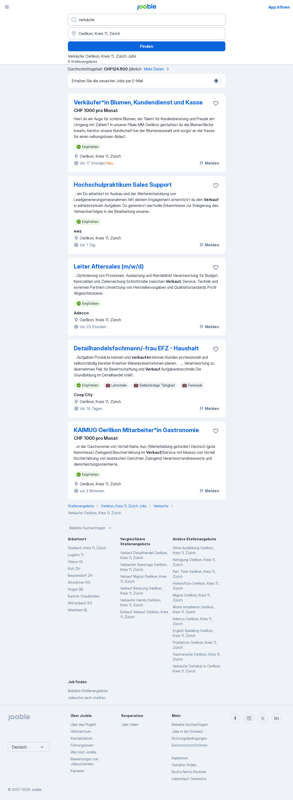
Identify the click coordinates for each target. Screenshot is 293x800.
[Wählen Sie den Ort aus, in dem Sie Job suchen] (146, 33)
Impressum (180, 758)
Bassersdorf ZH (80, 575)
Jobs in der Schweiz (187, 731)
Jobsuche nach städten (87, 698)
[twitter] (263, 718)
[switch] (217, 80)
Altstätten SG (79, 582)
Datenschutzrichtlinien (190, 745)
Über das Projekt (83, 724)
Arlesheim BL (78, 610)
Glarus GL (75, 562)
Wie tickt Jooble (83, 752)
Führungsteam (82, 745)
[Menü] (7, 7)
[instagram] (249, 718)
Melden (209, 163)
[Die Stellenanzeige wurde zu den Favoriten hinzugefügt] (216, 103)
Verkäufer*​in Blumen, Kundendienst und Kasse (138, 102)
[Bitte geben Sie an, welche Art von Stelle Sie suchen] (146, 20)
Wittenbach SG (80, 603)
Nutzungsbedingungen (189, 738)
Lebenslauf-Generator (189, 779)
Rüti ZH (74, 568)
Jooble (36, 789)
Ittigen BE (75, 589)
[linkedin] (276, 718)
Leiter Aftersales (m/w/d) (109, 266)
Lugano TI (76, 555)
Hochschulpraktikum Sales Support (123, 184)
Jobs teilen (130, 724)
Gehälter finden (184, 765)
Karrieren (77, 771)
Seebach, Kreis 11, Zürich (87, 548)
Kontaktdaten (82, 738)
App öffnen (279, 7)
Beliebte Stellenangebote (88, 691)
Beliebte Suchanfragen (90, 528)
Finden (146, 46)
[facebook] (235, 718)
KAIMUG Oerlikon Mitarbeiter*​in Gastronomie (136, 430)
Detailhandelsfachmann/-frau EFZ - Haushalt (136, 348)
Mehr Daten (157, 69)
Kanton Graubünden (84, 596)
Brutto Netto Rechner (189, 772)
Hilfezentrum (81, 731)
